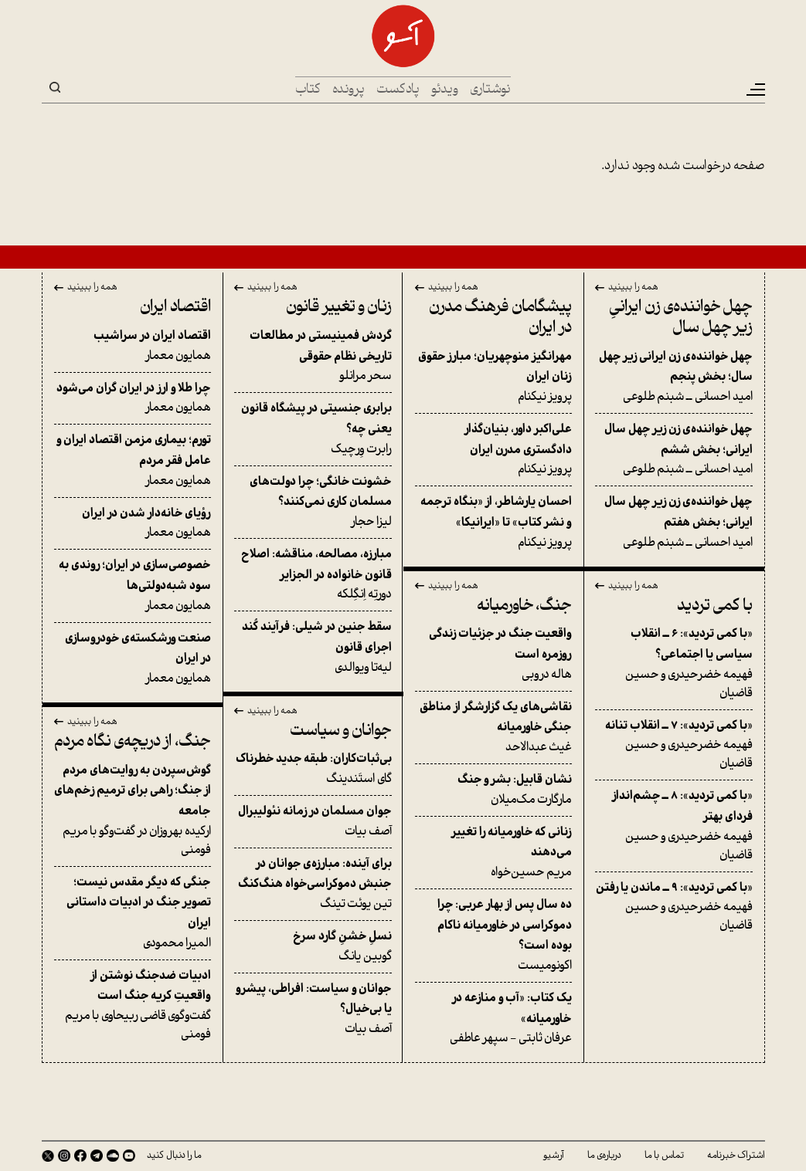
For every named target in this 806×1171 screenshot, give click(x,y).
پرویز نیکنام (494, 376)
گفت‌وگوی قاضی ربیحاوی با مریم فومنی (133, 1005)
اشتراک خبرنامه (736, 1156)
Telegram (96, 1155)
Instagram (64, 1155)
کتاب (308, 90)
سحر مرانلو (313, 356)
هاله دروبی (494, 653)
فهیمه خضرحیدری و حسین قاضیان (674, 663)
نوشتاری (490, 90)
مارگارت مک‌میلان (494, 789)
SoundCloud (113, 1155)
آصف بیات (313, 821)
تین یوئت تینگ (313, 884)
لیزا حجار (313, 501)
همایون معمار (133, 346)
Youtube (129, 1155)
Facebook (80, 1155)
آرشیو (553, 1156)
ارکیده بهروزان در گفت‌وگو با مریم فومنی (133, 810)
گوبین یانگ (313, 946)
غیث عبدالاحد (494, 727)
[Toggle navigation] (755, 90)
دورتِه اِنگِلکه (313, 574)
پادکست (398, 90)
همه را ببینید (633, 288)
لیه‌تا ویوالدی (313, 647)
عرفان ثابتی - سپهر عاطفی (494, 1018)
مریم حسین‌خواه (494, 852)
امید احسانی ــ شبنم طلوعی (674, 376)
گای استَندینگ (313, 769)
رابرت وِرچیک (313, 428)
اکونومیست (494, 935)
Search (55, 87)
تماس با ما (664, 1156)
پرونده (348, 90)
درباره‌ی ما (604, 1156)
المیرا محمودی (133, 913)
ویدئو (444, 90)
